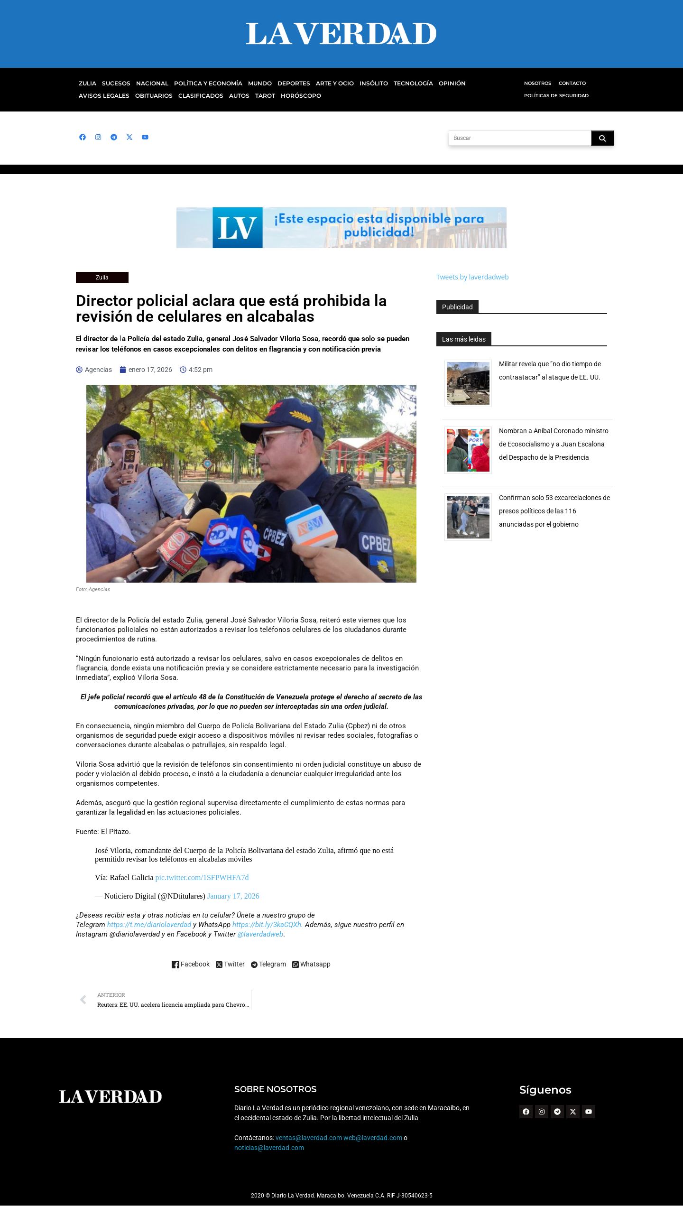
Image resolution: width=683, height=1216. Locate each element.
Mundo (251, 83)
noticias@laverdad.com (269, 1158)
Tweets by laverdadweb (472, 276)
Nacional (150, 83)
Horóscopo (238, 96)
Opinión (436, 83)
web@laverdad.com (372, 1148)
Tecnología (399, 83)
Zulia (87, 83)
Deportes (283, 83)
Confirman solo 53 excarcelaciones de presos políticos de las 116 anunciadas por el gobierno (550, 511)
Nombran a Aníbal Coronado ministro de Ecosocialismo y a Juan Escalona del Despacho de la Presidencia (553, 444)
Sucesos (115, 83)
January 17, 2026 (233, 906)
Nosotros (537, 83)
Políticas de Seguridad (555, 95)
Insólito (360, 83)
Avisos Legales (477, 83)
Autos (178, 96)
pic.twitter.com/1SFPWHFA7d (202, 888)
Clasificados (141, 96)
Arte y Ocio (323, 83)
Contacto (572, 83)
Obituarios (96, 96)
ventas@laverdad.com (308, 1148)
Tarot (203, 96)
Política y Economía (202, 83)
